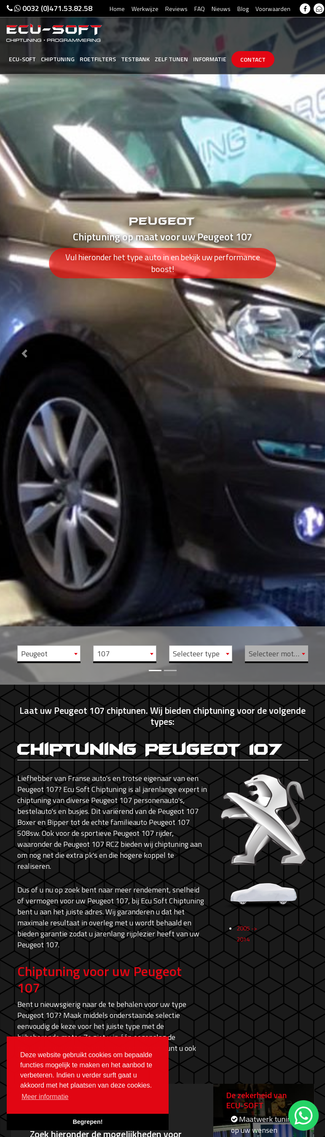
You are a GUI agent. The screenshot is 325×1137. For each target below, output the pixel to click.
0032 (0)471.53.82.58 (49, 8)
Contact (253, 59)
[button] (24, 341)
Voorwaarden (272, 8)
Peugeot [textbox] (34, 653)
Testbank (135, 58)
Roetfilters (98, 58)
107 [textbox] (103, 653)
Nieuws (221, 8)
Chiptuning (58, 58)
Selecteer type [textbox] (196, 653)
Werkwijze (145, 8)
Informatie (209, 58)
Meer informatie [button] (44, 1096)
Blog (243, 8)
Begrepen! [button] (87, 1121)
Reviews (176, 8)
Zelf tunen (171, 58)
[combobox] (49, 653)
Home (117, 8)
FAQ (199, 8)
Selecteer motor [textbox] (275, 653)
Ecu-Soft (22, 58)
